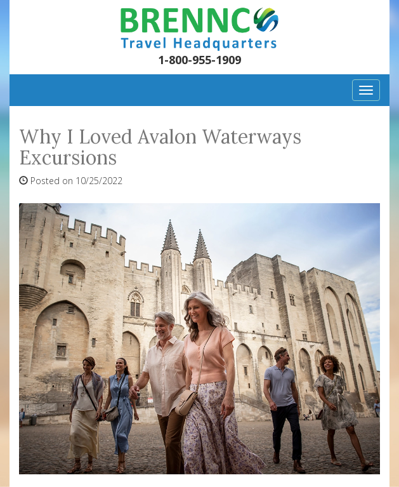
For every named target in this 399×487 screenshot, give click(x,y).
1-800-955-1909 (199, 59)
